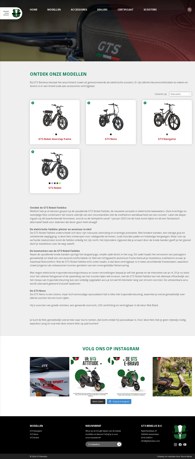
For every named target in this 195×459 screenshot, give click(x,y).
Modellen (54, 9)
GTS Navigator (36, 431)
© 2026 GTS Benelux (38, 456)
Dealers (102, 9)
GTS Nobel (34, 437)
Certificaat (126, 9)
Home (33, 9)
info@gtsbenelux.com (150, 441)
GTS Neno (34, 434)
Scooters (150, 9)
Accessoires (79, 9)
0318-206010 (146, 437)
